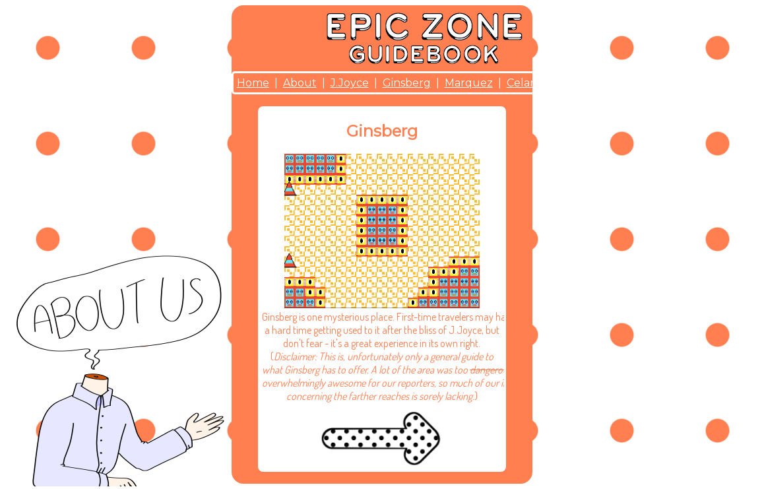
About (300, 83)
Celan (522, 83)
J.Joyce (350, 83)
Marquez (469, 83)
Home (253, 83)
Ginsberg (407, 83)
